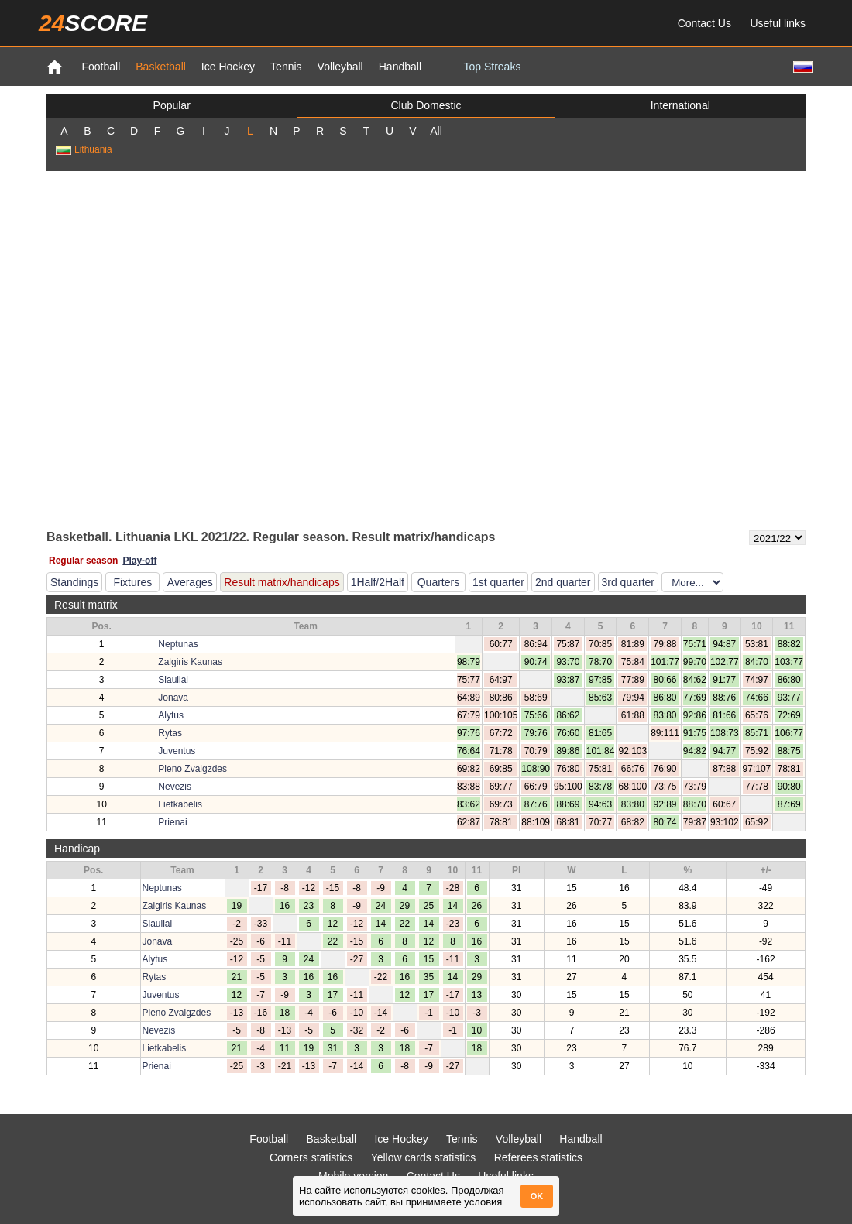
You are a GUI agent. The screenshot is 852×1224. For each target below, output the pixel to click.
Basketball (161, 66)
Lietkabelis (180, 804)
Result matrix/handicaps (281, 582)
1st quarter (498, 582)
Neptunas (178, 644)
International (680, 105)
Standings (74, 582)
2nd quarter (563, 582)
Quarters (438, 582)
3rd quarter (628, 582)
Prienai (172, 822)
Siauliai (173, 679)
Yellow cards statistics (423, 1157)
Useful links (778, 23)
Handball (400, 66)
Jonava (173, 697)
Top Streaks (491, 66)
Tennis (285, 66)
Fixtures (132, 582)
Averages (190, 582)
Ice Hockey (228, 66)
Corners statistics (311, 1157)
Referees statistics (538, 1157)
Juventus (176, 751)
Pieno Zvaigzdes (192, 768)
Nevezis (174, 786)
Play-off (139, 560)
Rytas (170, 733)
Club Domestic (425, 105)
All (436, 131)
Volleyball (340, 66)
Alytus (171, 715)
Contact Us (704, 23)
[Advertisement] (170, 349)
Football (100, 66)
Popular (172, 105)
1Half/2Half (377, 582)
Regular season (83, 560)
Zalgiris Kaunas (190, 662)
